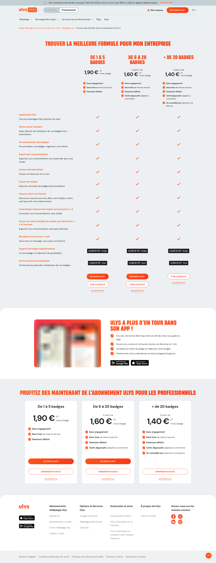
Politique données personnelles (88, 556)
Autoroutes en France (120, 516)
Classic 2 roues (56, 533)
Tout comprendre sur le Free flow (121, 523)
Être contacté (98, 284)
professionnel (45, 28)
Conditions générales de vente (53, 556)
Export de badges (28, 181)
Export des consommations (33, 154)
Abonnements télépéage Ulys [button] (58, 508)
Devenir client (178, 10)
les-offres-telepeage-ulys (63, 28)
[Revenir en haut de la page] (198, 555)
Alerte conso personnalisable (34, 260)
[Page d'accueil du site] (24, 507)
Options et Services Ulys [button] (91, 508)
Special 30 (54, 516)
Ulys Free (84, 527)
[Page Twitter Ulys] (180, 516)
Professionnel (69, 10)
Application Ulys (27, 114)
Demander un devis (51, 471)
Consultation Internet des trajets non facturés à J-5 (46, 209)
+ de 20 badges (179, 57)
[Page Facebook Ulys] (173, 516)
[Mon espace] (155, 10)
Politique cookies (114, 556)
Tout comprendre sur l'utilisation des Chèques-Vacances (122, 535)
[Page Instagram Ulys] (180, 522)
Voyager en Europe (89, 516)
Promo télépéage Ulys (59, 527)
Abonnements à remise (60, 521)
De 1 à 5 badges (97, 60)
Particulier (51, 10)
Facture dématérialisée (31, 169)
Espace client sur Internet (32, 193)
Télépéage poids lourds (91, 521)
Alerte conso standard (30, 126)
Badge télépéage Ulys (28, 28)
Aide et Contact (148, 516)
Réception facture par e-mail (34, 236)
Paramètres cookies (135, 556)
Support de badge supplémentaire (37, 248)
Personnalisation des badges (34, 142)
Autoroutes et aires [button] (121, 506)
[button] (166, 3)
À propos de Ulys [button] (151, 506)
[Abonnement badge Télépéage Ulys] (28, 10)
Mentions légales (27, 556)
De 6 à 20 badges (137, 60)
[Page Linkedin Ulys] (173, 522)
